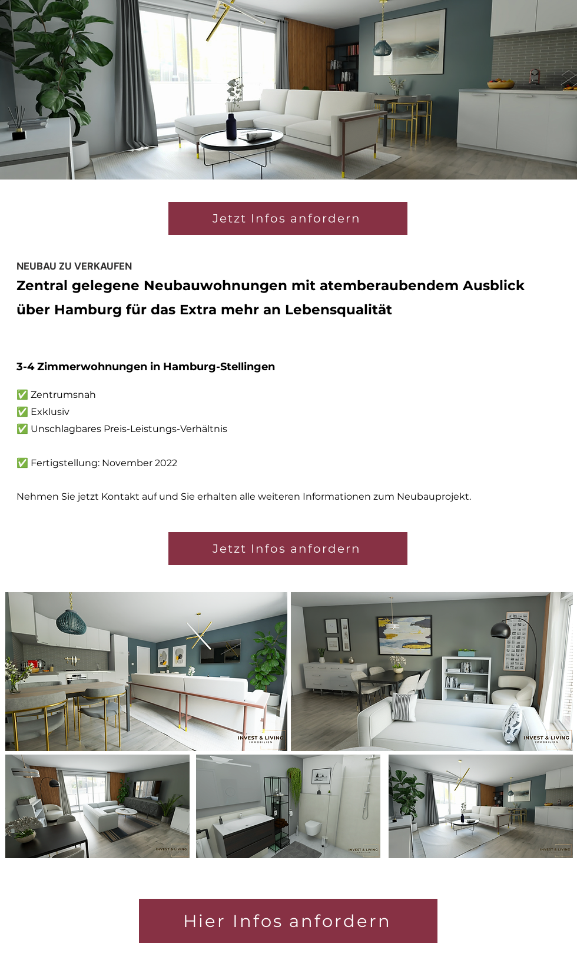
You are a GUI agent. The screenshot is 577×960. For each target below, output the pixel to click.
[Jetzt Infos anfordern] (287, 548)
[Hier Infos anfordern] (288, 921)
